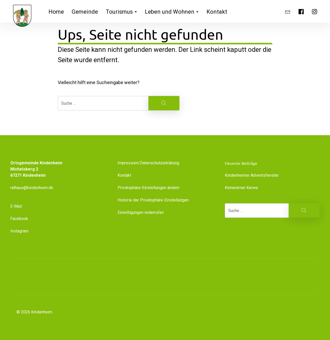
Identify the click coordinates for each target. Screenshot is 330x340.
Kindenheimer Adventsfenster (252, 175)
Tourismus (121, 12)
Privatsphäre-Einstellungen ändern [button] (148, 187)
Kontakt (217, 12)
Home (56, 12)
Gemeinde (85, 12)
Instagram (19, 231)
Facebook (19, 218)
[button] (283, 277)
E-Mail (16, 206)
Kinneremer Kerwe (241, 187)
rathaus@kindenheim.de (32, 187)
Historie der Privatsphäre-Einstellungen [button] (153, 200)
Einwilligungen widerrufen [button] (141, 212)
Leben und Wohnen (172, 12)
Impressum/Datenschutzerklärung (148, 162)
